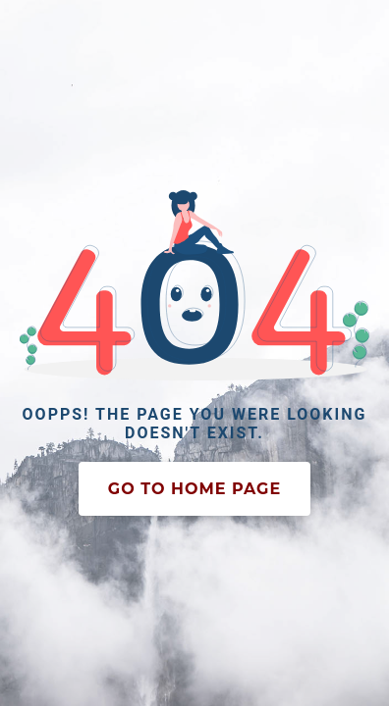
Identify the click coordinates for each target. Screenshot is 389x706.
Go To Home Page (194, 488)
